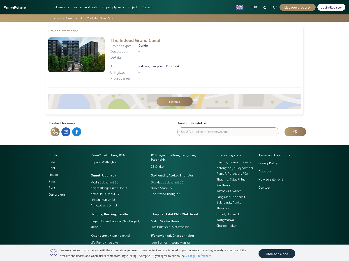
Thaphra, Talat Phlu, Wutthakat (175, 214)
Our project (57, 194)
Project (132, 7)
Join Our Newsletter (192, 123)
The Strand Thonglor (165, 194)
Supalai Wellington (104, 162)
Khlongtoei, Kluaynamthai (110, 235)
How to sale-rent (271, 179)
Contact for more (62, 123)
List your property (297, 7)
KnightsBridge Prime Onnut (109, 188)
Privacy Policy (268, 163)
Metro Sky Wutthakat (165, 221)
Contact (147, 7)
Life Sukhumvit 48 (103, 199)
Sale (52, 162)
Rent (52, 168)
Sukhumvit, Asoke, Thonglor (172, 175)
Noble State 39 (161, 188)
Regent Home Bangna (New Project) (115, 221)
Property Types (112, 7)
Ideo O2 (96, 226)
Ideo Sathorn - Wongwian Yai (170, 242)
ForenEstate (15, 7)
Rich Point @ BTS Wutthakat (170, 226)
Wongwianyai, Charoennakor (172, 235)
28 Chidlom (158, 166)
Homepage (62, 7)
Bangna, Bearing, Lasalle (109, 214)
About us (265, 171)
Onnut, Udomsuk (103, 175)
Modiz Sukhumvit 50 (104, 182)
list (80, 18)
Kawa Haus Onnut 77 (105, 194)
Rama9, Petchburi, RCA (108, 155)
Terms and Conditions (274, 155)
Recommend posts (85, 7)
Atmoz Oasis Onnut (104, 205)
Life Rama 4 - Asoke (104, 242)
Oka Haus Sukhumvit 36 (167, 182)
